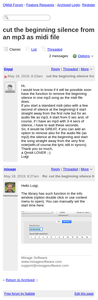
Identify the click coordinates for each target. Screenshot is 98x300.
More (85, 69)
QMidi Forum (13, 5)
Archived (64, 5)
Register (88, 5)
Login (76, 5)
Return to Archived (20, 280)
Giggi (8, 69)
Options (84, 56)
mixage (10, 169)
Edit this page (84, 294)
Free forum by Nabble (19, 294)
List (34, 49)
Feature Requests (40, 5)
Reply (55, 69)
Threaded (54, 49)
